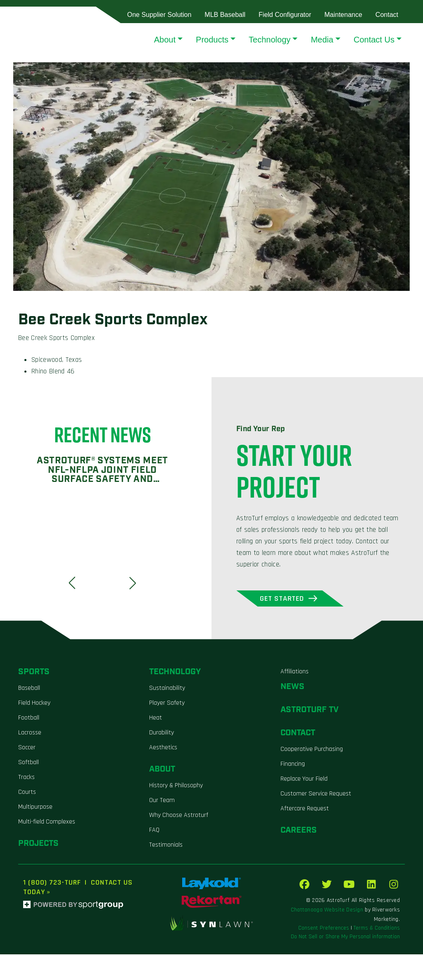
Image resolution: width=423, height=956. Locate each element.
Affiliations (294, 673)
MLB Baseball (224, 14)
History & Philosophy (176, 787)
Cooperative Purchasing (311, 750)
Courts (27, 793)
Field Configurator (285, 14)
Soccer (27, 749)
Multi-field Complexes (46, 823)
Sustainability (167, 689)
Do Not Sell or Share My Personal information (345, 938)
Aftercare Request (304, 810)
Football (28, 719)
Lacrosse (29, 734)
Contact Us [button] (374, 39)
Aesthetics (163, 749)
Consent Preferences (323, 929)
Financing (292, 765)
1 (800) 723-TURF (52, 884)
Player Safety (167, 704)
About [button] (165, 39)
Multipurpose (35, 808)
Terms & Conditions (377, 929)
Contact (386, 14)
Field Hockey (34, 704)
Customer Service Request (315, 795)
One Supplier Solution (159, 14)
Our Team (162, 802)
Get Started (290, 599)
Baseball (29, 689)
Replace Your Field (304, 780)
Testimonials (166, 846)
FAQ (154, 831)
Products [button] (212, 39)
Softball (28, 764)
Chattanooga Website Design (327, 911)
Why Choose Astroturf (178, 816)
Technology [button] (269, 39)
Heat (155, 719)
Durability (161, 734)
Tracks (26, 778)
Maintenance (343, 14)
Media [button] (322, 39)
